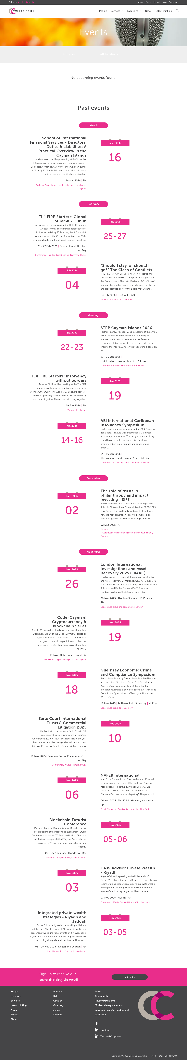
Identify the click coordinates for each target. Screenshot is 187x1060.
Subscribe (130, 977)
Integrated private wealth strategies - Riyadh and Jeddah (62, 917)
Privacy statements (105, 1000)
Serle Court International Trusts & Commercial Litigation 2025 (63, 722)
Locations (134, 11)
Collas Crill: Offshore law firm (21, 11)
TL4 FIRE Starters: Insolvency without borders (59, 378)
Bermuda (58, 991)
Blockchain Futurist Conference (68, 822)
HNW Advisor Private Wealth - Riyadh (128, 870)
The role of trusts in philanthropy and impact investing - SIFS (124, 495)
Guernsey (58, 1005)
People (103, 11)
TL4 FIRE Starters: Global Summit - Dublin (63, 219)
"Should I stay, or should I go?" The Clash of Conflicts (126, 267)
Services (117, 11)
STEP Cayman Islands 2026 (126, 328)
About (141, 2)
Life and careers (160, 2)
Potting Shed (164, 1056)
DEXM (174, 1056)
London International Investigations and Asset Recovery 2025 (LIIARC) (124, 568)
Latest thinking (163, 11)
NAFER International (120, 775)
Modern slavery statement (109, 1005)
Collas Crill (133, 1056)
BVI (55, 996)
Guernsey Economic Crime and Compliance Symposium (128, 672)
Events (148, 2)
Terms (98, 991)
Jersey (56, 1010)
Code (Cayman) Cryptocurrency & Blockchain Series (69, 621)
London (57, 1014)
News (148, 11)
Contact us (173, 2)
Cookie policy (102, 996)
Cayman (57, 1000)
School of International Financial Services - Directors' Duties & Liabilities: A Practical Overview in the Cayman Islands (58, 146)
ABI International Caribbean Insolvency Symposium (127, 422)
